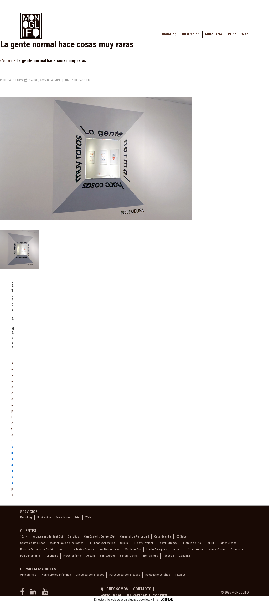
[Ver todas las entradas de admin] (54, 80)
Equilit (210, 543)
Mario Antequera (157, 549)
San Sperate (107, 556)
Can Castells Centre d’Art (99, 536)
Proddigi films (72, 556)
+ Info (154, 599)
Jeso (61, 549)
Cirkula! (125, 543)
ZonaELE (184, 556)
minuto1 (178, 549)
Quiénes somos (114, 589)
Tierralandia (150, 556)
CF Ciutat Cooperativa (102, 543)
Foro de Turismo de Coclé (36, 549)
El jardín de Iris (191, 543)
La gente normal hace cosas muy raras (51, 60)
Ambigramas (28, 574)
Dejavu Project (143, 543)
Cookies (160, 596)
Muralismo (213, 34)
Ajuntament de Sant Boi (48, 536)
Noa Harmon (196, 549)
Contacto (142, 589)
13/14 (24, 536)
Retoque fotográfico (157, 574)
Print (232, 34)
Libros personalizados (90, 574)
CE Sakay (182, 536)
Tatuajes (180, 574)
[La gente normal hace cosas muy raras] (37, 80)
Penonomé (51, 556)
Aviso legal (111, 596)
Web (244, 34)
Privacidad (137, 596)
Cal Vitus (73, 536)
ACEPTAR (167, 599)
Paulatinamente (30, 556)
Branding (169, 34)
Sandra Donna (129, 556)
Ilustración (191, 34)
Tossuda (168, 556)
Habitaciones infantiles (56, 574)
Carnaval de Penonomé (134, 536)
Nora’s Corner (217, 549)
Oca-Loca (237, 549)
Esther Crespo (227, 543)
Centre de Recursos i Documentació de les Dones (52, 543)
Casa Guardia (162, 536)
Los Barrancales (109, 549)
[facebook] (23, 593)
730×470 (12, 465)
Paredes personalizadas (124, 574)
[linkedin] (34, 593)
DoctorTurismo (167, 543)
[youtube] (45, 593)
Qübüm (90, 556)
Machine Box (133, 549)
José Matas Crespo (81, 549)
